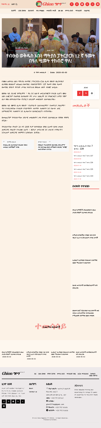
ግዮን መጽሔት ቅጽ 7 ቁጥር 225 (83, 169)
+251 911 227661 (57, 398)
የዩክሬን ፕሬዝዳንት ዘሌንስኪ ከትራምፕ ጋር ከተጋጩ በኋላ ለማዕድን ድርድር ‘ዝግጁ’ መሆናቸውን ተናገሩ (52, 147)
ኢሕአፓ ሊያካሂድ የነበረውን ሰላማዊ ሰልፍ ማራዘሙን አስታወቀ (84, 261)
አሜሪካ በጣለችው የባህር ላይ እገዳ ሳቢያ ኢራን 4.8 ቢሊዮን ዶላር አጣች (85, 236)
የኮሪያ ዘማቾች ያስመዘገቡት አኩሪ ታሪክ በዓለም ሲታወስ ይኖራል (84, 211)
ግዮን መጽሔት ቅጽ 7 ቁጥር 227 (83, 156)
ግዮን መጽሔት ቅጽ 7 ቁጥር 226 (83, 162)
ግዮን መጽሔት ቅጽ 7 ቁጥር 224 (83, 176)
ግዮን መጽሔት (41, 72)
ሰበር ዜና (50, 50)
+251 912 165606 (61, 407)
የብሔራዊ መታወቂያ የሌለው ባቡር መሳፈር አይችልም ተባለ (15, 146)
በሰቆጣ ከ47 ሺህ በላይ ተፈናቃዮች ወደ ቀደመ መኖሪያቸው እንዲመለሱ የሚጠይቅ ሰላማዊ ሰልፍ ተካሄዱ (85, 313)
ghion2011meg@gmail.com (55, 404)
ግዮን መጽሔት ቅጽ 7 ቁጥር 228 (83, 147)
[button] (15, 4)
